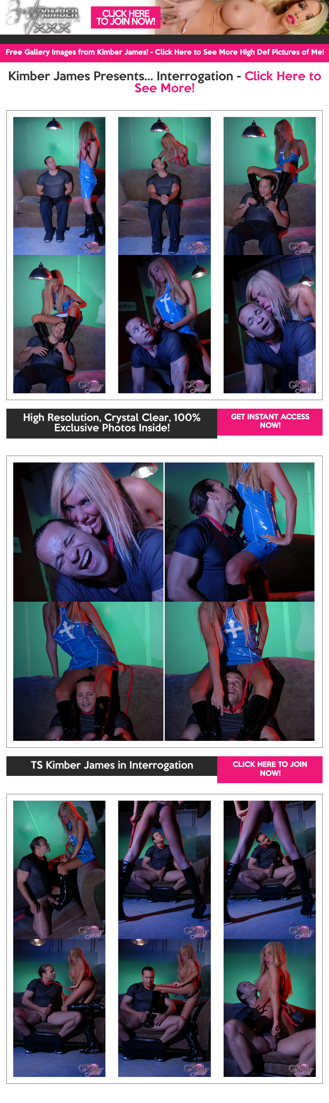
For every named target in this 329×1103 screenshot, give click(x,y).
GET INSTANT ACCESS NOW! (270, 421)
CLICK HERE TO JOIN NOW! (270, 769)
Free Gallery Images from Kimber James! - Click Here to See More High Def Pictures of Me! (165, 53)
